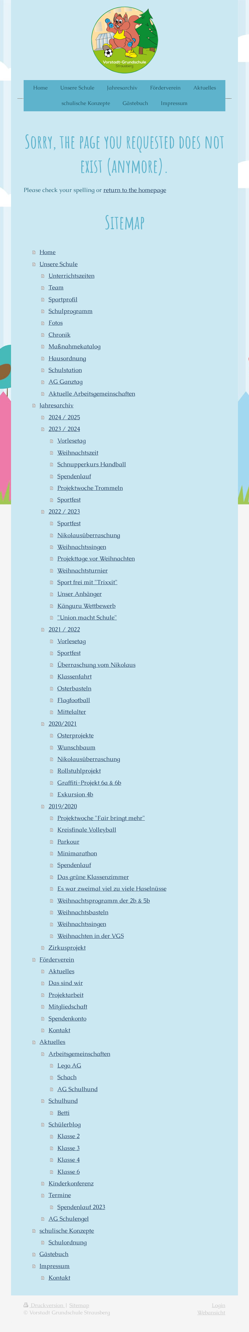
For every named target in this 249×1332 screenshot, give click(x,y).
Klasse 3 (68, 1148)
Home (47, 252)
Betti (63, 1113)
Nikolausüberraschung (88, 535)
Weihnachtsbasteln (82, 912)
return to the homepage (134, 190)
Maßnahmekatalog (75, 346)
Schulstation (65, 370)
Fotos (56, 323)
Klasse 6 (68, 1172)
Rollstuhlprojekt (79, 771)
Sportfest (69, 499)
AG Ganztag (66, 382)
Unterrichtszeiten (72, 276)
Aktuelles (61, 971)
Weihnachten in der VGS (90, 936)
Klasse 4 (68, 1160)
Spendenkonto (67, 1018)
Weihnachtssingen (81, 547)
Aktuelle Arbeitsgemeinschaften (92, 394)
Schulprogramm (71, 311)
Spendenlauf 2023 (81, 1207)
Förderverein (56, 959)
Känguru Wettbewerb (86, 606)
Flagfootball (73, 700)
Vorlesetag (71, 441)
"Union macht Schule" (87, 617)
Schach (67, 1077)
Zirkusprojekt (67, 947)
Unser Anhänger (79, 594)
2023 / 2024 (64, 429)
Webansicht (211, 1312)
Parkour (68, 842)
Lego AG (69, 1065)
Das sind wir (66, 983)
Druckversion (44, 1305)
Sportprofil (63, 299)
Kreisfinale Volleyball (86, 830)
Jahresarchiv (56, 405)
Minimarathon (77, 853)
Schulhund (63, 1101)
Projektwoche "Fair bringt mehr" (101, 818)
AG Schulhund (77, 1089)
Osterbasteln (74, 688)
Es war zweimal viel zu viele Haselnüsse (111, 889)
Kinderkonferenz (71, 1183)
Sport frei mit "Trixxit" (87, 582)
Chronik (60, 335)
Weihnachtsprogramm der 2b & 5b (103, 900)
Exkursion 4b (75, 794)
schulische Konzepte (66, 1231)
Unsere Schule (58, 264)
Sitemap (79, 1305)
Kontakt (59, 1030)
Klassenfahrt (74, 676)
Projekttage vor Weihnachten (96, 558)
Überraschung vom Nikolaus (96, 665)
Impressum (54, 1266)
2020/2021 (63, 724)
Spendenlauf (74, 476)
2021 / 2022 (64, 629)
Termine (60, 1195)
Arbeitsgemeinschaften (79, 1054)
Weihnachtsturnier (82, 570)
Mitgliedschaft (68, 1006)
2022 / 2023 (64, 511)
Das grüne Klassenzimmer (93, 877)
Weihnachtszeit (77, 453)
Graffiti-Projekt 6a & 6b (89, 783)
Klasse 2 (68, 1136)
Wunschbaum (76, 747)
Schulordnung (68, 1242)
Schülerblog (65, 1124)
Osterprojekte (75, 735)
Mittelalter (71, 712)
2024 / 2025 (64, 417)
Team (56, 287)
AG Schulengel (69, 1219)
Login (218, 1305)
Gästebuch (53, 1254)
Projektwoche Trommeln (90, 488)
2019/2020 (63, 806)
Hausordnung (67, 358)
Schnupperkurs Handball (91, 464)
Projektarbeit (66, 995)
